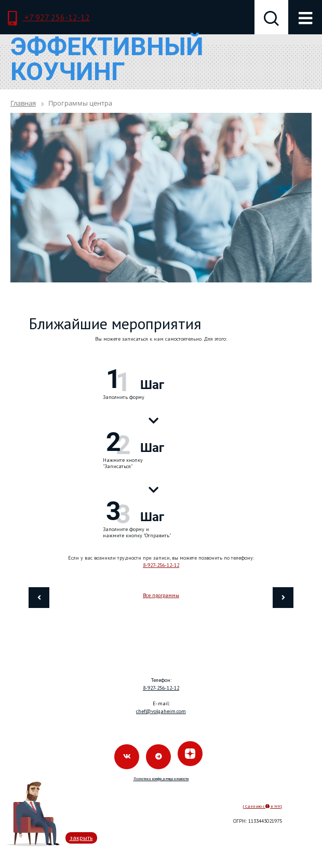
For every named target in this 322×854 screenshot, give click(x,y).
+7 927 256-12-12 (49, 18)
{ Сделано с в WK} (262, 806)
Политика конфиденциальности (161, 778)
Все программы (161, 595)
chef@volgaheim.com (161, 711)
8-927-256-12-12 (161, 565)
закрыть (81, 838)
